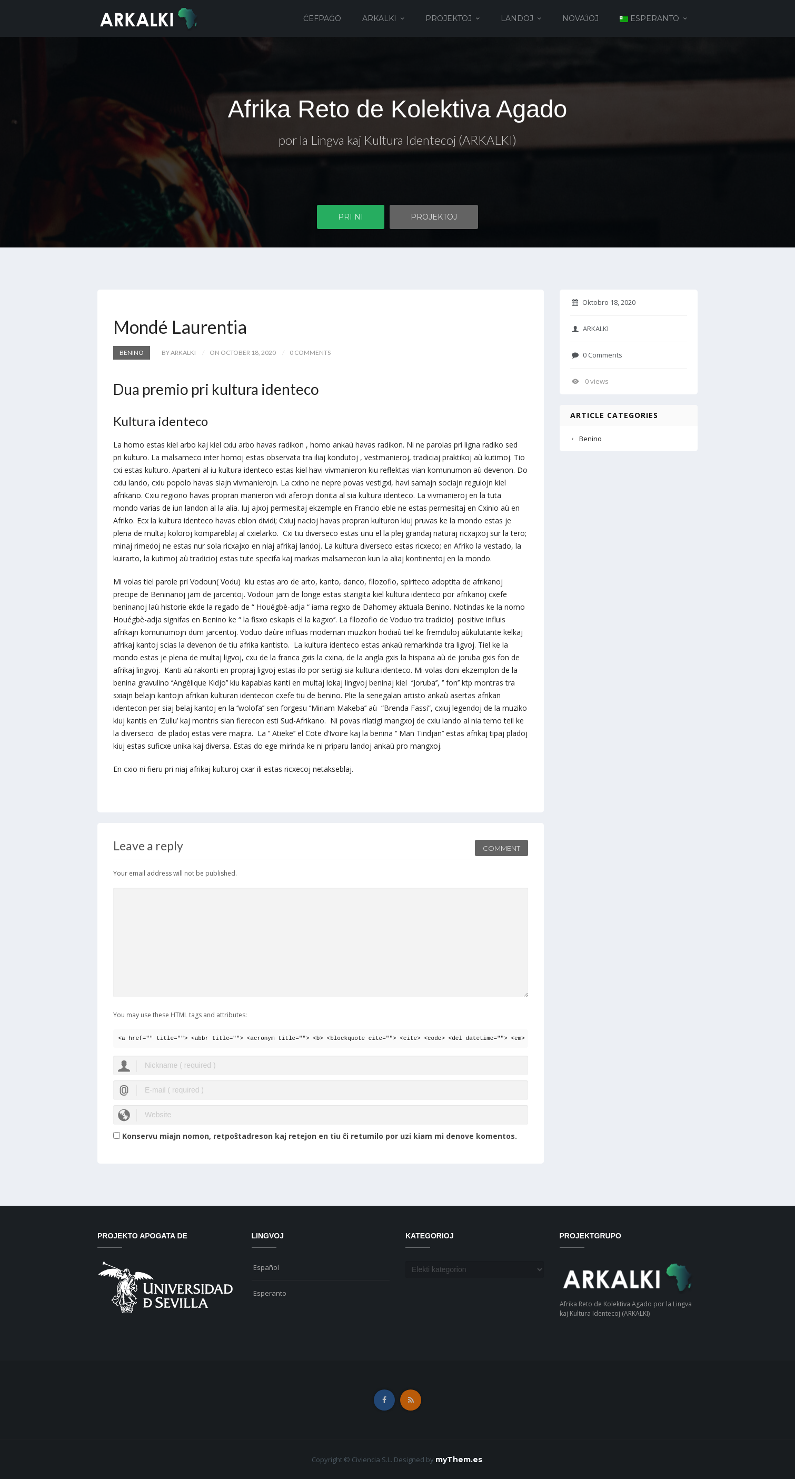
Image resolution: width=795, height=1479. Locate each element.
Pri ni (350, 217)
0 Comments (597, 355)
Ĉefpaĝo (322, 18)
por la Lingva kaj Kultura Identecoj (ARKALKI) (397, 140)
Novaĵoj (580, 18)
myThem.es (458, 1459)
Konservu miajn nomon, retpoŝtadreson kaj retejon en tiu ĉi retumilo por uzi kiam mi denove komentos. (319, 1136)
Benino (132, 352)
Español (266, 1267)
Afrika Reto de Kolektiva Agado (397, 109)
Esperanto (269, 1293)
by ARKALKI (179, 352)
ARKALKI (379, 18)
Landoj (517, 18)
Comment (501, 846)
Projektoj (448, 18)
